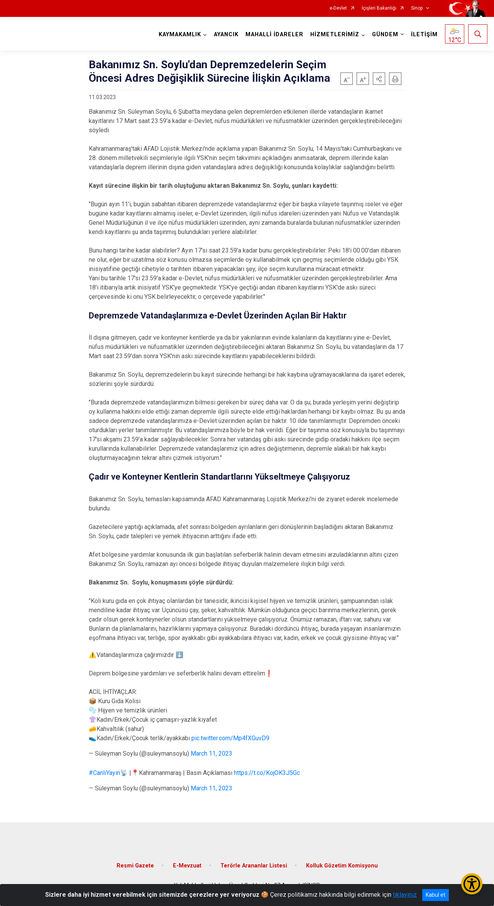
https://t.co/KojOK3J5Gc (267, 772)
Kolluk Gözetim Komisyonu (342, 865)
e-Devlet (338, 8)
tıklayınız (405, 894)
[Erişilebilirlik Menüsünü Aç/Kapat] (471, 883)
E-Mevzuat (187, 865)
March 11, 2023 (211, 753)
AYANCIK (226, 34)
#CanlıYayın (104, 772)
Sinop (417, 8)
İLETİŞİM (424, 34)
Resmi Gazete (135, 865)
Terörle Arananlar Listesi (253, 865)
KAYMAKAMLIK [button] (180, 34)
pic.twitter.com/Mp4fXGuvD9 (230, 738)
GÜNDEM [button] (385, 34)
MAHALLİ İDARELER (274, 34)
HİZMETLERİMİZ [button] (334, 34)
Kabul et (435, 895)
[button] (379, 78)
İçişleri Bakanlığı (379, 8)
